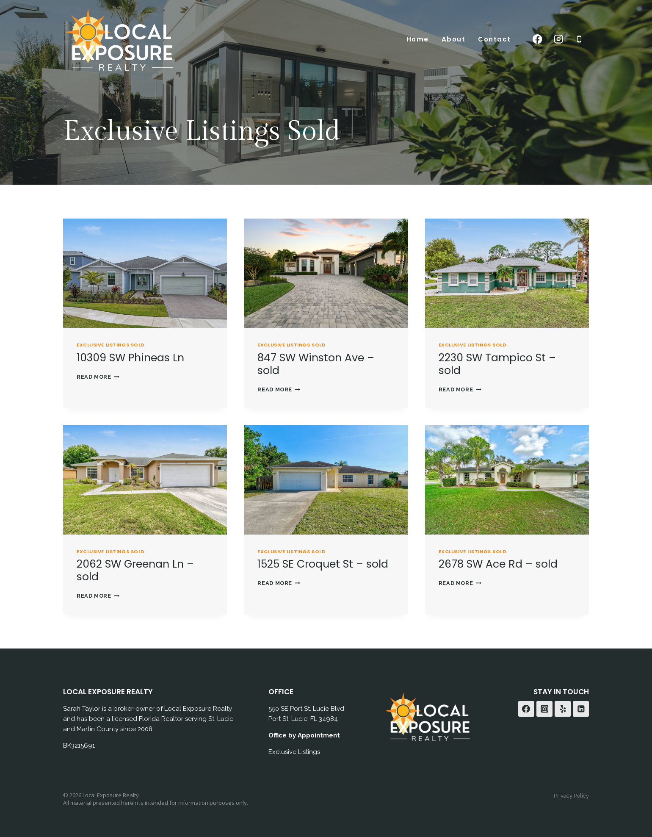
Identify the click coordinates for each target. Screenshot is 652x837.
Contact (494, 39)
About (454, 39)
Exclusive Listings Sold (111, 344)
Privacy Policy (571, 795)
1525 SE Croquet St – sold (322, 563)
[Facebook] (537, 39)
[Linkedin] (581, 709)
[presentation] (145, 272)
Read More (98, 376)
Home (417, 39)
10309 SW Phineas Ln (130, 357)
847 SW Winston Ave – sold (315, 363)
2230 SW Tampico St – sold (497, 363)
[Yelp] (563, 709)
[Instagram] (558, 39)
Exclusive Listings (294, 751)
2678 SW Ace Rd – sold (498, 563)
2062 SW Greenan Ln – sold (135, 570)
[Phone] (579, 39)
